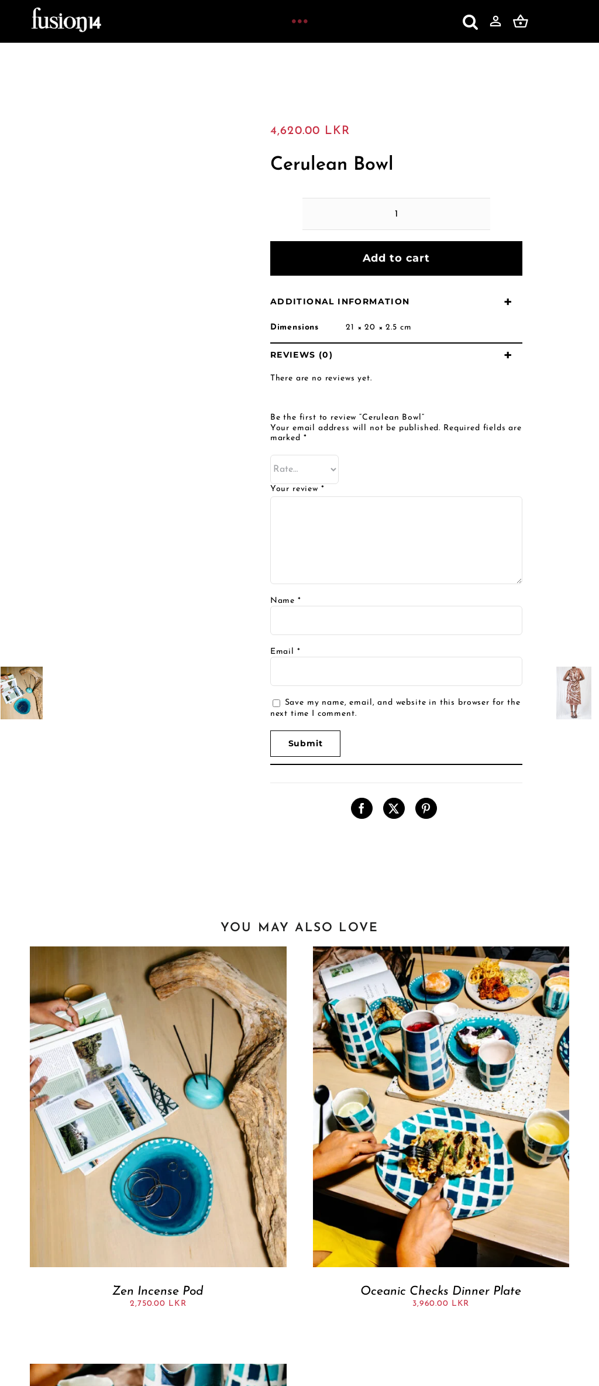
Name (285, 600)
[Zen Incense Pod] (158, 951)
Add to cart (396, 258)
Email (285, 651)
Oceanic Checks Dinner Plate (440, 1291)
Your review (297, 489)
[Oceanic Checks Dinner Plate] (441, 951)
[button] (470, 21)
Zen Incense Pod (158, 1291)
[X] (394, 808)
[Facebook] (362, 808)
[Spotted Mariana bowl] (158, 1368)
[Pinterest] (426, 808)
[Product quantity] (396, 214)
